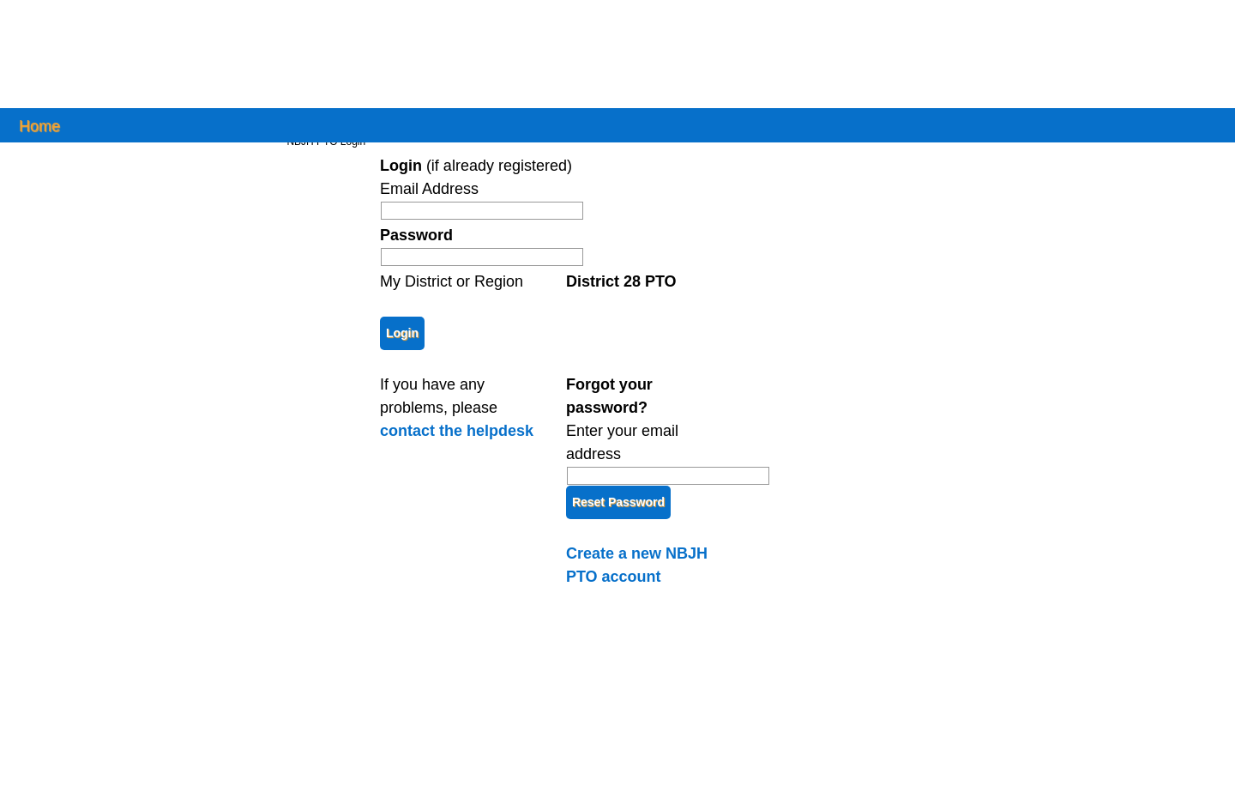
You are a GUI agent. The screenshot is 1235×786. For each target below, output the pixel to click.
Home (39, 125)
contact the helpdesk (456, 430)
